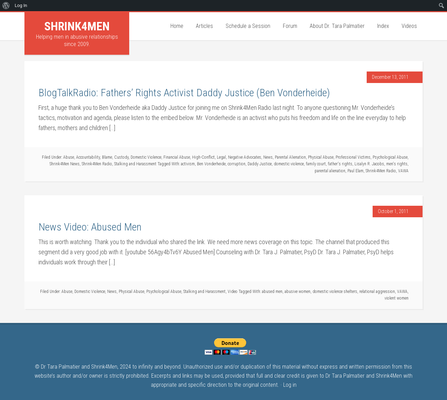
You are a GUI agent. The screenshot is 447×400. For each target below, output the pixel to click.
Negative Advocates (244, 157)
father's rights (340, 163)
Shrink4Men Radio (97, 163)
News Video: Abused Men (89, 227)
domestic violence (289, 163)
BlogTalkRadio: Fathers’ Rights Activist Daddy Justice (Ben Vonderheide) (184, 92)
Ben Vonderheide (211, 163)
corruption (237, 163)
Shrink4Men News (65, 163)
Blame (107, 157)
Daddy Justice (260, 163)
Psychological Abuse (390, 157)
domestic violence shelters (335, 291)
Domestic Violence (146, 157)
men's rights (397, 163)
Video (232, 291)
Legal (221, 157)
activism (188, 163)
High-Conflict (203, 157)
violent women (396, 298)
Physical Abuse (321, 157)
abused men (272, 291)
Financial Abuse (176, 157)
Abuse (68, 157)
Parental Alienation (290, 157)
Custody (121, 157)
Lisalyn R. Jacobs (369, 163)
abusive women (297, 291)
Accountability (88, 157)
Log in (289, 385)
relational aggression (377, 291)
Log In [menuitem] (21, 5)
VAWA (403, 170)
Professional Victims (353, 157)
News (268, 157)
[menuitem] (6, 5)
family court (316, 163)
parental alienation (330, 170)
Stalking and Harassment (135, 163)
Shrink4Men (77, 26)
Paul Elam (355, 170)
